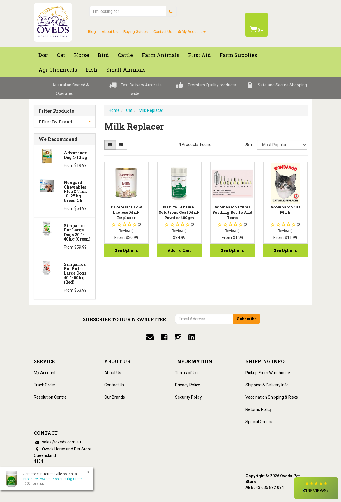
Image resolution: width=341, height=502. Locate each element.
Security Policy (188, 397)
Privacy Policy (187, 385)
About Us (110, 31)
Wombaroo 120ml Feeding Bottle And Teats (232, 212)
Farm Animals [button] (160, 55)
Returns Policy (258, 409)
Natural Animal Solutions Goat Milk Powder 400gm (179, 212)
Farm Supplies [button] (238, 55)
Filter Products (56, 111)
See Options (126, 250)
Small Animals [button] (126, 69)
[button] (316, 488)
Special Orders (258, 421)
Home (114, 110)
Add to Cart (179, 250)
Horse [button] (81, 55)
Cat (129, 110)
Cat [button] (61, 55)
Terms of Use (187, 372)
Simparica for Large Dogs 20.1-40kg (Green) (77, 232)
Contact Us (162, 31)
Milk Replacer (151, 110)
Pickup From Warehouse (267, 372)
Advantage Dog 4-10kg (75, 155)
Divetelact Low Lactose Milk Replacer (126, 212)
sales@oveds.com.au (57, 442)
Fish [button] (92, 69)
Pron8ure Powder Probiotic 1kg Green (53, 479)
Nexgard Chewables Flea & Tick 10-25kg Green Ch (75, 191)
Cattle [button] (125, 55)
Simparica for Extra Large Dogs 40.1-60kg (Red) (75, 273)
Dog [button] (43, 55)
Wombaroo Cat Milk (285, 209)
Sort (249, 144)
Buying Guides (135, 31)
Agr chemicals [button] (57, 69)
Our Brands (114, 397)
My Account (45, 372)
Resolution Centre (50, 397)
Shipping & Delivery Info (267, 385)
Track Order (44, 385)
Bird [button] (103, 55)
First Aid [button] (199, 55)
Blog (92, 31)
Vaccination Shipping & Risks (271, 397)
